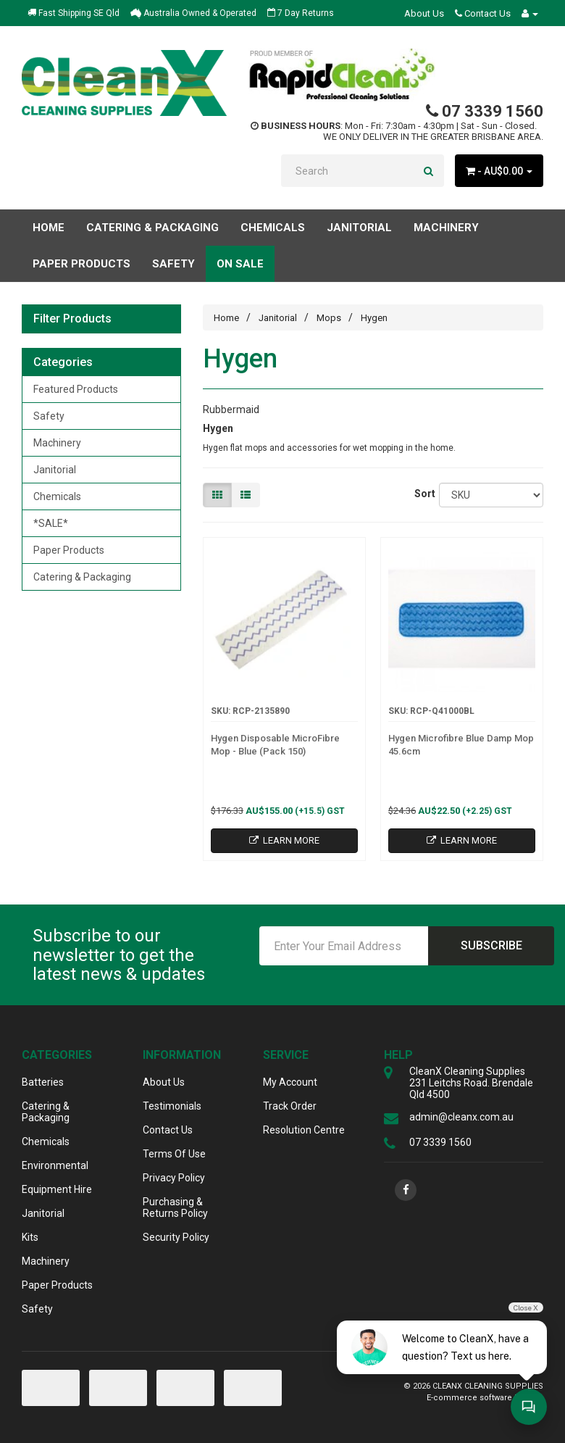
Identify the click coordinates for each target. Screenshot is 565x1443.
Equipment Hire (57, 1189)
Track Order (290, 1106)
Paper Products (68, 550)
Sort (421, 493)
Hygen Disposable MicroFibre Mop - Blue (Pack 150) (275, 745)
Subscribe (491, 945)
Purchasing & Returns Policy (175, 1207)
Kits (30, 1237)
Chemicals (57, 496)
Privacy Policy (174, 1178)
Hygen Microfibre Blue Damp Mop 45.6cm (461, 745)
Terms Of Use (174, 1154)
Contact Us (483, 13)
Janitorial (54, 469)
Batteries (43, 1082)
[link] (406, 1190)
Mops (329, 317)
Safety (48, 416)
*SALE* (50, 523)
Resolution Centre (304, 1130)
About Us (424, 13)
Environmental (55, 1165)
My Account (290, 1082)
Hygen (374, 317)
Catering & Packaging (82, 577)
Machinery (57, 443)
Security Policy (176, 1237)
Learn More (284, 840)
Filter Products (72, 318)
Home (48, 227)
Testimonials (172, 1106)
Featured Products (75, 389)
